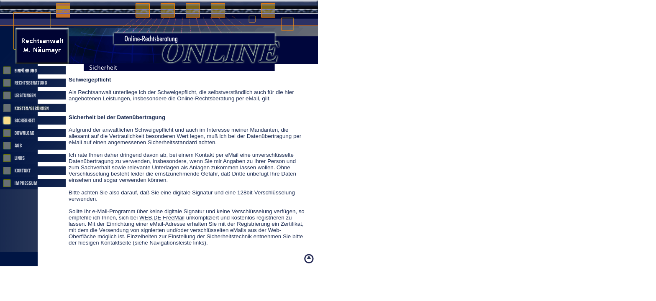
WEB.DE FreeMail (161, 217)
